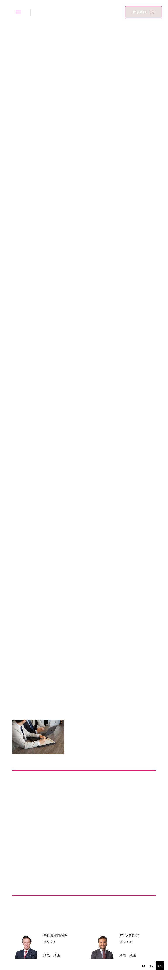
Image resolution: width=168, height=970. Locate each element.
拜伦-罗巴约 (129, 935)
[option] (144, 965)
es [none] (143, 966)
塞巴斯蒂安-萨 (55, 935)
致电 (46, 955)
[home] (36, 12)
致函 (56, 955)
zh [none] (159, 966)
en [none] (151, 966)
